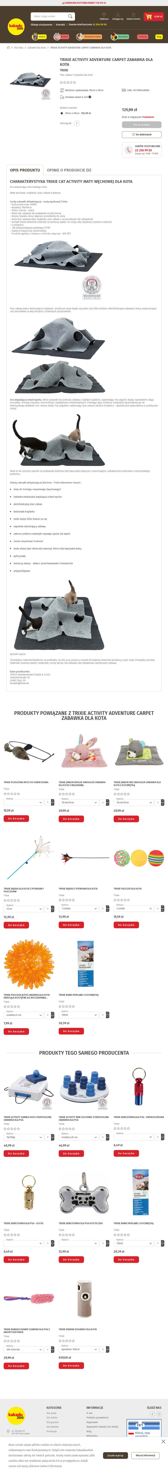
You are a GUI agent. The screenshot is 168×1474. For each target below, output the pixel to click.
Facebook (152, 1413)
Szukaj (69, 15)
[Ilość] (48, 802)
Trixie (64, 69)
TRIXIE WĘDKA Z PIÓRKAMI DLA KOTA (78, 888)
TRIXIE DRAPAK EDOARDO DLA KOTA (78, 1329)
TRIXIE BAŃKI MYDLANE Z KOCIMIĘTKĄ (78, 994)
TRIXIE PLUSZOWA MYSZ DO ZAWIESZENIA (26, 781)
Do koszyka (142, 124)
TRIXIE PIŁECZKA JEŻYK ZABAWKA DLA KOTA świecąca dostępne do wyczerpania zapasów (27, 996)
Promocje (143, 36)
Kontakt (60, 24)
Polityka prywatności (97, 1417)
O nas (89, 1412)
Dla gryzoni (52, 1421)
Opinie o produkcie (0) (69, 169)
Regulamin (92, 1421)
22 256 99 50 (143, 150)
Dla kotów (51, 1417)
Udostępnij (77, 122)
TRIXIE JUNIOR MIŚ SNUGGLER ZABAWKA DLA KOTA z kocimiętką (137, 783)
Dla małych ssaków (93, 36)
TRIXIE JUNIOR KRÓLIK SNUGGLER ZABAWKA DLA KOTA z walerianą (82, 783)
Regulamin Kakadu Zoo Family (102, 1426)
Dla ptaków (123, 36)
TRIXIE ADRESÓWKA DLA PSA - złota (23, 1223)
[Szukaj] (53, 16)
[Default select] (24, 801)
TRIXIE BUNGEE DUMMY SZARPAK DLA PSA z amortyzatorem (27, 1330)
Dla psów (51, 1412)
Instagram (159, 1413)
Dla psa (42, 36)
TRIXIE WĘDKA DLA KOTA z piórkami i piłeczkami (24, 889)
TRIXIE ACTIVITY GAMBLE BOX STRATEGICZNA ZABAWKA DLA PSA (27, 1118)
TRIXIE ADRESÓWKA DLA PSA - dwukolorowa (139, 1116)
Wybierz (10, 798)
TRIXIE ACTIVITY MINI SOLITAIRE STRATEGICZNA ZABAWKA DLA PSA (84, 1118)
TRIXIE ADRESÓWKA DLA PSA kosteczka (81, 1223)
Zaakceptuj (114, 1455)
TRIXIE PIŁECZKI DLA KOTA (128, 888)
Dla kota (64, 36)
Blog (159, 36)
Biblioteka (91, 1435)
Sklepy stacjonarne (41, 24)
